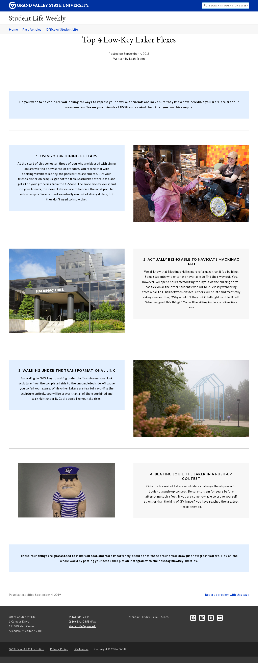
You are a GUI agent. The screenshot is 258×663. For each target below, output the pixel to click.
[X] (211, 617)
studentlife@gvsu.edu (82, 626)
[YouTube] (220, 617)
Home (13, 29)
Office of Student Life (62, 29)
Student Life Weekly (37, 18)
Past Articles (32, 29)
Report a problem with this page (227, 594)
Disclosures (81, 649)
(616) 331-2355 (79, 621)
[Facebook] (193, 617)
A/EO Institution (26, 649)
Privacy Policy (59, 649)
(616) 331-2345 (79, 617)
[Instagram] (202, 617)
